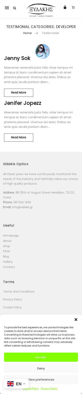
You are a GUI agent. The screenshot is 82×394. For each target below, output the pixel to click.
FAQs (6, 251)
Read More (22, 92)
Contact (9, 267)
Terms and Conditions (18, 292)
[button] (76, 320)
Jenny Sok (17, 58)
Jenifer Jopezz (22, 103)
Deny (41, 368)
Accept (41, 357)
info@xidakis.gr (22, 207)
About (7, 241)
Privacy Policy (49, 388)
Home (27, 33)
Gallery (8, 262)
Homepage (11, 236)
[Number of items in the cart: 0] (73, 7)
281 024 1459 (22, 202)
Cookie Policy (31, 388)
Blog (6, 256)
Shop (6, 246)
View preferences (41, 379)
